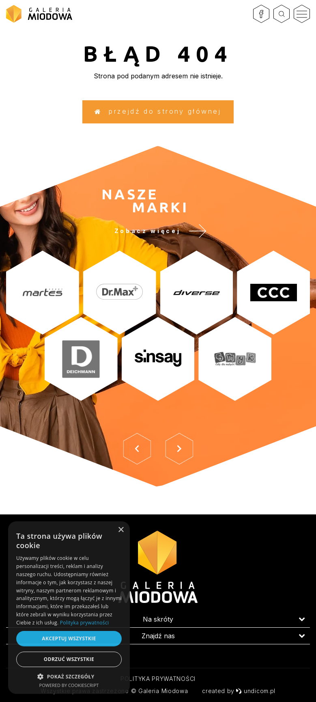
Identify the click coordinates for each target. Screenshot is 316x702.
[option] (158, 352)
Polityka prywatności (158, 678)
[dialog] (69, 607)
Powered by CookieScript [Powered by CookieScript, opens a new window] (69, 685)
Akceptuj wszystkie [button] (69, 638)
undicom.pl (255, 690)
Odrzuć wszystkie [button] (69, 659)
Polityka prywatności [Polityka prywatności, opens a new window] (84, 622)
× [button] (121, 530)
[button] (69, 676)
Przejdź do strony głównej (158, 114)
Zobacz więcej (166, 239)
